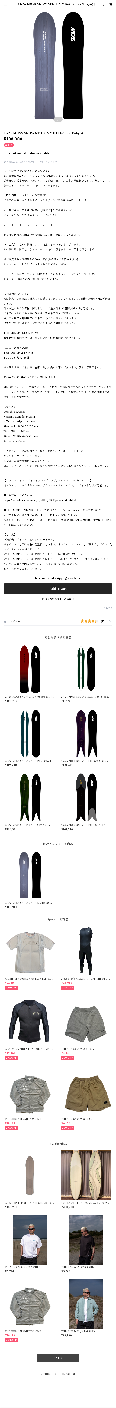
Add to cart (58, 588)
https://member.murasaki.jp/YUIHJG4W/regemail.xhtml (40, 500)
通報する (108, 608)
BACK (58, 1358)
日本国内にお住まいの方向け (58, 599)
